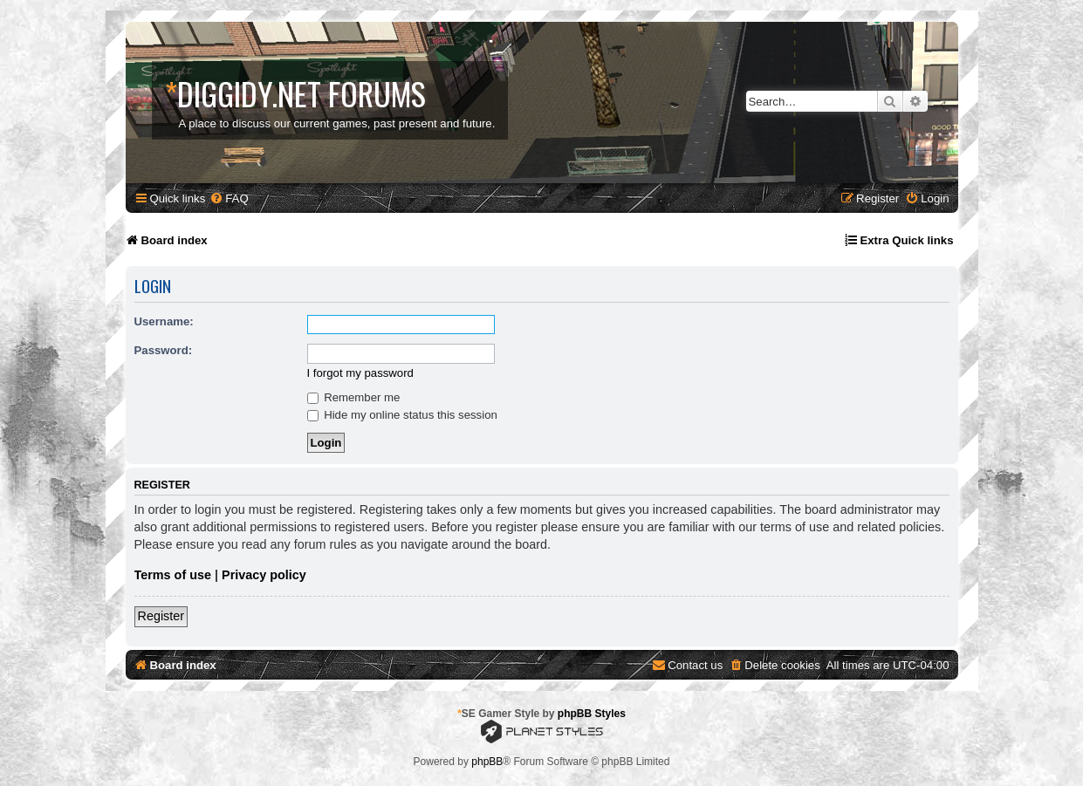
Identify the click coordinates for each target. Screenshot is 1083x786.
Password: (163, 350)
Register (161, 616)
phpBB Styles (592, 713)
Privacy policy (264, 575)
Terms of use (173, 575)
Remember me (354, 397)
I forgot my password (360, 372)
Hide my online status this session (402, 414)
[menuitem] (228, 198)
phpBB (487, 761)
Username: (164, 321)
